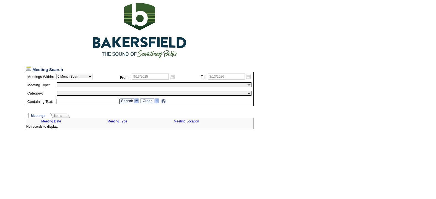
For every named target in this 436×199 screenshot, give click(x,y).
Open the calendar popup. (172, 77)
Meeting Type (117, 121)
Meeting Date (51, 121)
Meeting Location (186, 121)
